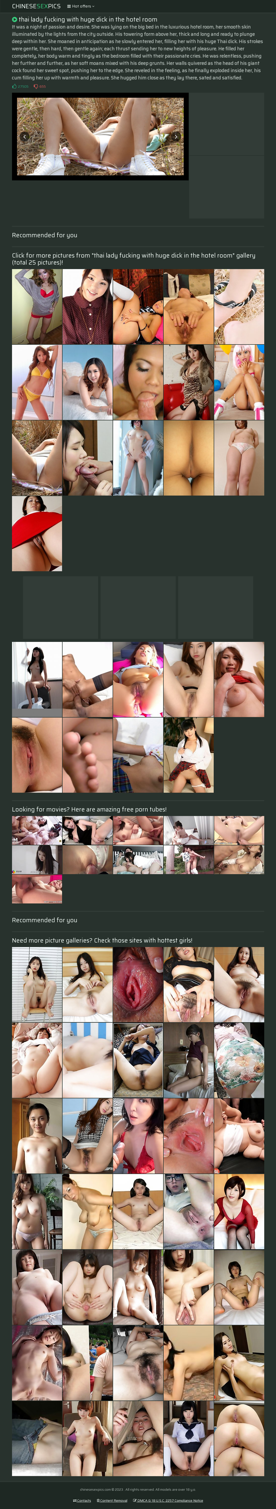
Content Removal (112, 1500)
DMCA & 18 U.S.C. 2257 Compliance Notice (168, 1500)
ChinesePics (36, 6)
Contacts (82, 1500)
